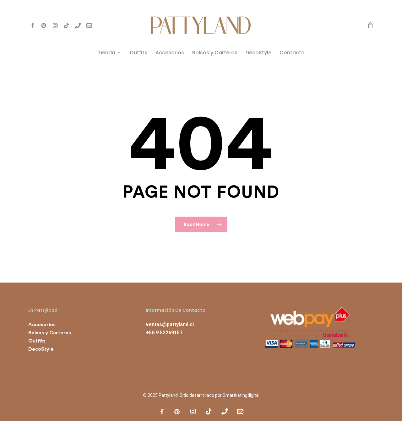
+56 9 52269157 (164, 333)
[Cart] (370, 25)
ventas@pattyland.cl (170, 324)
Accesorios (42, 324)
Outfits (37, 340)
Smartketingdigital (241, 395)
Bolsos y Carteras (49, 332)
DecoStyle (41, 349)
